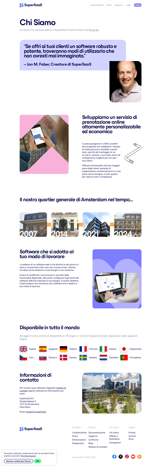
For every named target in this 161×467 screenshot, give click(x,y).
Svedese (88, 357)
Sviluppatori (115, 442)
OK (37, 461)
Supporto (119, 5)
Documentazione (97, 432)
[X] (121, 457)
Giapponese (130, 349)
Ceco (27, 357)
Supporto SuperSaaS (36, 411)
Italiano (108, 349)
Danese (68, 357)
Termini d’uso (132, 437)
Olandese (109, 357)
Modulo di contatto (98, 446)
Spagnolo (48, 349)
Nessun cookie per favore (18, 461)
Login (128, 5)
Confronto (94, 439)
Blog (91, 443)
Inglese (28, 349)
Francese (89, 349)
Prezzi (109, 5)
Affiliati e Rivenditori (114, 437)
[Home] (31, 5)
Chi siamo (114, 432)
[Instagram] (127, 457)
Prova (137, 5)
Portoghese (130, 357)
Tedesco (68, 349)
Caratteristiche (96, 5)
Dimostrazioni (79, 439)
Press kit (93, 29)
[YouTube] (133, 457)
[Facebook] (114, 457)
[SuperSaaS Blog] (139, 457)
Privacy (132, 432)
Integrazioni (78, 443)
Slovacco (48, 357)
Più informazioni (28, 456)
